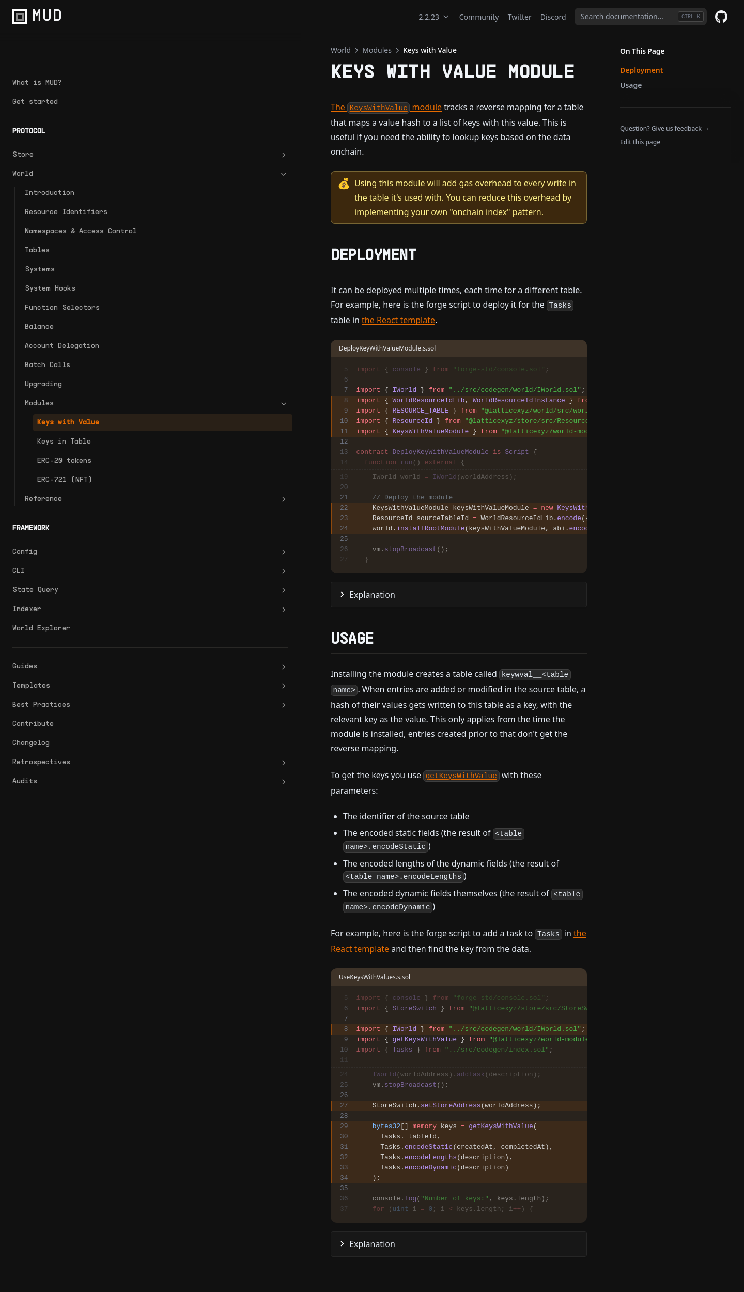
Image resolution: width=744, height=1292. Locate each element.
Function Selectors (62, 285)
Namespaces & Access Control (64, 203)
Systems (40, 247)
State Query (63, 568)
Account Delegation (62, 324)
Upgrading (43, 362)
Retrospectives (63, 740)
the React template (317, 261)
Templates (63, 663)
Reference (70, 477)
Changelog (31, 721)
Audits (63, 759)
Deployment (641, 70)
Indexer (63, 587)
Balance (39, 304)
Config (63, 530)
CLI (63, 549)
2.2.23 (435, 17)
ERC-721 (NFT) (64, 457)
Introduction (49, 160)
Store (63, 122)
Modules (70, 381)
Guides (63, 644)
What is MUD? (36, 50)
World (63, 141)
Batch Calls (47, 343)
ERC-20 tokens (64, 438)
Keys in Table (64, 419)
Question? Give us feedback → (664, 128)
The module (212, 107)
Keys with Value (68, 400)
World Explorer (41, 606)
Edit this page (640, 142)
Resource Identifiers (66, 179)
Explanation (199, 536)
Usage (631, 85)
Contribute (33, 701)
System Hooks (50, 266)
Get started (35, 69)
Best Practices (63, 683)
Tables (37, 228)
